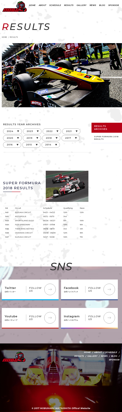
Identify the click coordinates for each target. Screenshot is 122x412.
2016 (10, 144)
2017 (68, 138)
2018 (49, 138)
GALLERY (92, 356)
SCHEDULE (111, 352)
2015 (29, 144)
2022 (49, 131)
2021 (69, 131)
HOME (87, 352)
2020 (10, 138)
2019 (29, 138)
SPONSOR (114, 360)
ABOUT (98, 352)
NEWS (104, 356)
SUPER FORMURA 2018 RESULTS (106, 137)
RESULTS (79, 356)
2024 (10, 131)
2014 (48, 144)
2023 (30, 131)
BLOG (114, 356)
